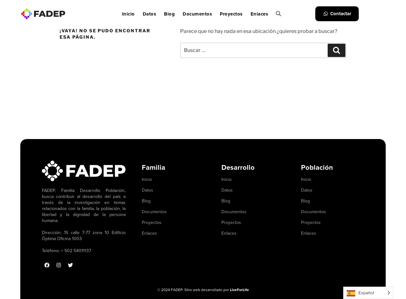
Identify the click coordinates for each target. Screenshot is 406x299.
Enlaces (259, 13)
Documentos (197, 13)
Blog (169, 13)
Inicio (128, 13)
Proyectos (231, 13)
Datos (149, 13)
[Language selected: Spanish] (368, 293)
